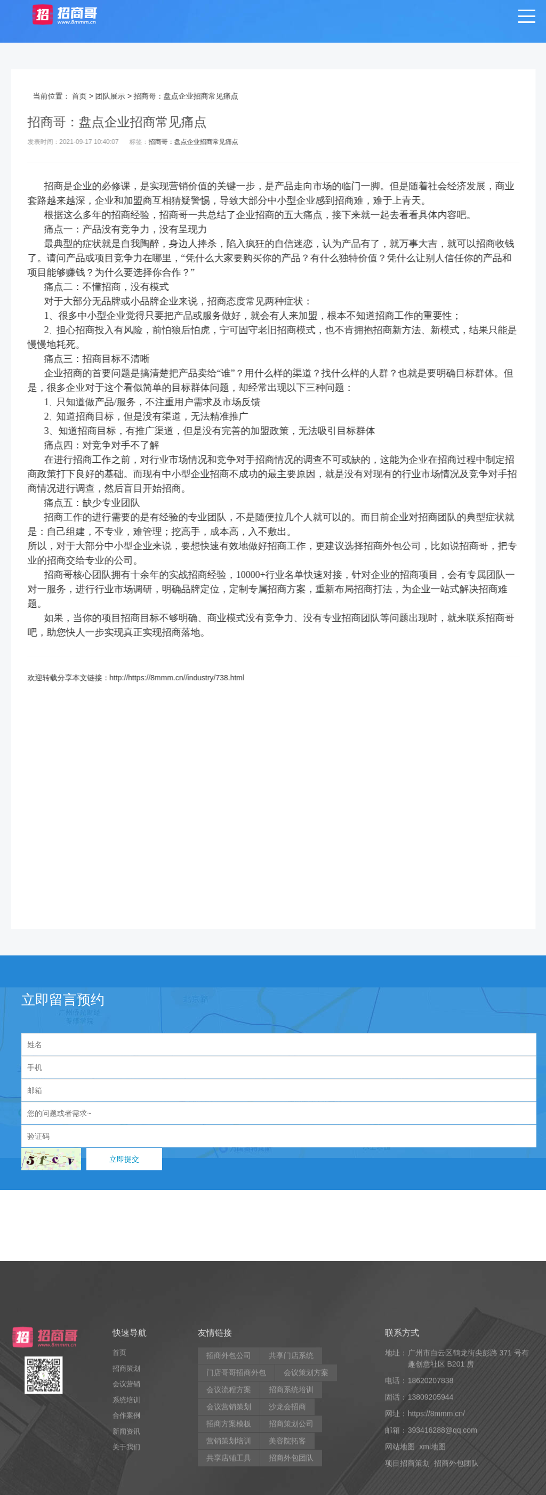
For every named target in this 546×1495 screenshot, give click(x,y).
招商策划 (126, 1456)
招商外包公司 (407, 546)
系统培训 (126, 1487)
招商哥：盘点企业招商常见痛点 (208, 142)
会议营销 (126, 1472)
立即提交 (124, 1159)
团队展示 (125, 96)
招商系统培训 (291, 1477)
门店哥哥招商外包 (236, 1460)
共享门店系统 (291, 1443)
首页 (94, 96)
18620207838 (431, 1468)
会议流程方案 (228, 1477)
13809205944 (431, 1485)
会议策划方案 (306, 1460)
